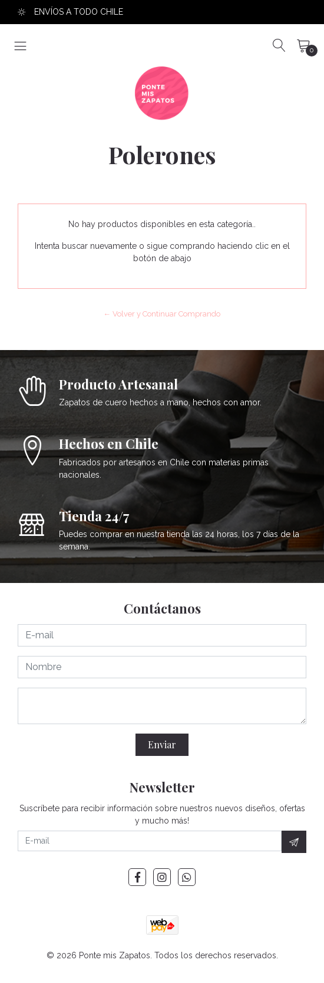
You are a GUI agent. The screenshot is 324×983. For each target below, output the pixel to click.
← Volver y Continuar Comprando (162, 313)
